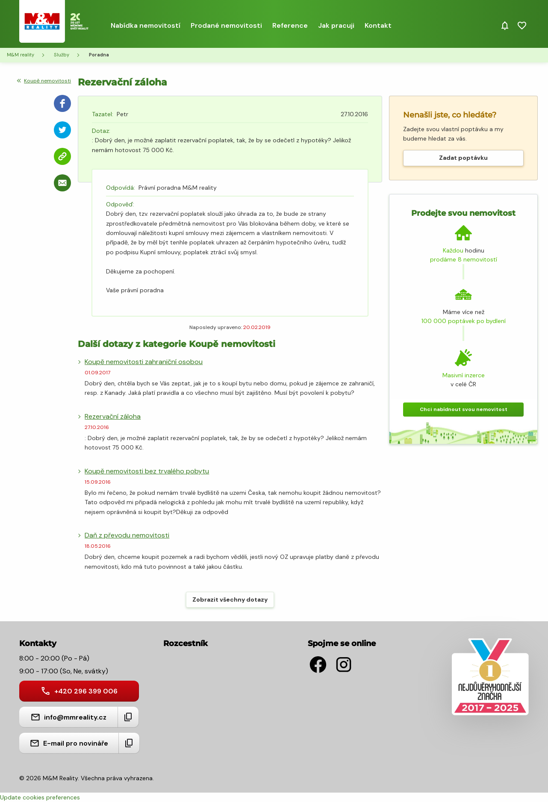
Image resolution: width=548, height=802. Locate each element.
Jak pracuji (336, 25)
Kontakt (378, 25)
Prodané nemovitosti (226, 25)
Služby (61, 55)
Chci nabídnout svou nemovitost (463, 409)
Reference (290, 25)
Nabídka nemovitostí (145, 25)
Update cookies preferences (40, 797)
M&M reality (20, 55)
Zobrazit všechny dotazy (230, 599)
